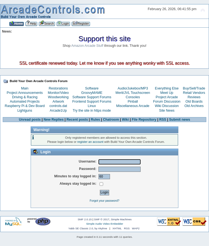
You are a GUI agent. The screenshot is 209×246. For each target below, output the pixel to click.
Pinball (133, 101)
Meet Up (166, 93)
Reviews (194, 97)
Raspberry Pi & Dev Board (25, 106)
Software (91, 88)
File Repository (144, 119)
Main (24, 88)
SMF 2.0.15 (85, 219)
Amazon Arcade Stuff (87, 46)
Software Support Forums (91, 97)
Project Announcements (25, 93)
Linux (92, 106)
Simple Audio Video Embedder (104, 223)
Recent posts (77, 119)
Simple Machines (121, 219)
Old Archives (194, 106)
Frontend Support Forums (91, 101)
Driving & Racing (24, 97)
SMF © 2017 (101, 219)
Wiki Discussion (167, 106)
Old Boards (193, 101)
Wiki (125, 119)
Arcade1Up (58, 110)
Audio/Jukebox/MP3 (133, 88)
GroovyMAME (92, 93)
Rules (95, 119)
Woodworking (58, 97)
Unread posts (30, 119)
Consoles (133, 97)
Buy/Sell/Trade (194, 88)
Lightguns (24, 110)
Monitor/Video (58, 93)
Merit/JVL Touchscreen (132, 93)
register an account (90, 141)
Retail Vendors (194, 93)
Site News (167, 110)
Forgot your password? (104, 200)
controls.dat (58, 106)
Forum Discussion (167, 101)
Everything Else (167, 88)
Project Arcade (167, 97)
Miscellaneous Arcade (132, 106)
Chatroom (111, 119)
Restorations (58, 88)
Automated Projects (25, 101)
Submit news (179, 119)
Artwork (58, 101)
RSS (162, 119)
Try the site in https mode (92, 110)
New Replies (53, 119)
